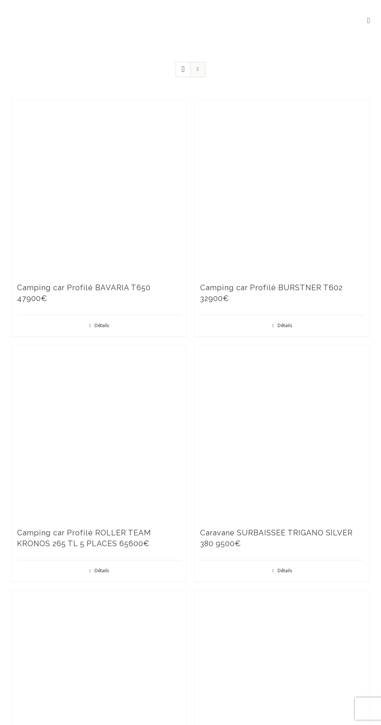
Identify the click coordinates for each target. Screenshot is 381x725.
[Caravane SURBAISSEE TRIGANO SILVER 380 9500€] (282, 432)
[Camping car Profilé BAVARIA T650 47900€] (99, 187)
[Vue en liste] (197, 69)
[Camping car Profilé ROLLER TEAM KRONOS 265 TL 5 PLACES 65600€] (99, 432)
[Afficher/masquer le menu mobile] (368, 21)
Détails (102, 325)
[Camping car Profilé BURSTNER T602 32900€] (282, 187)
